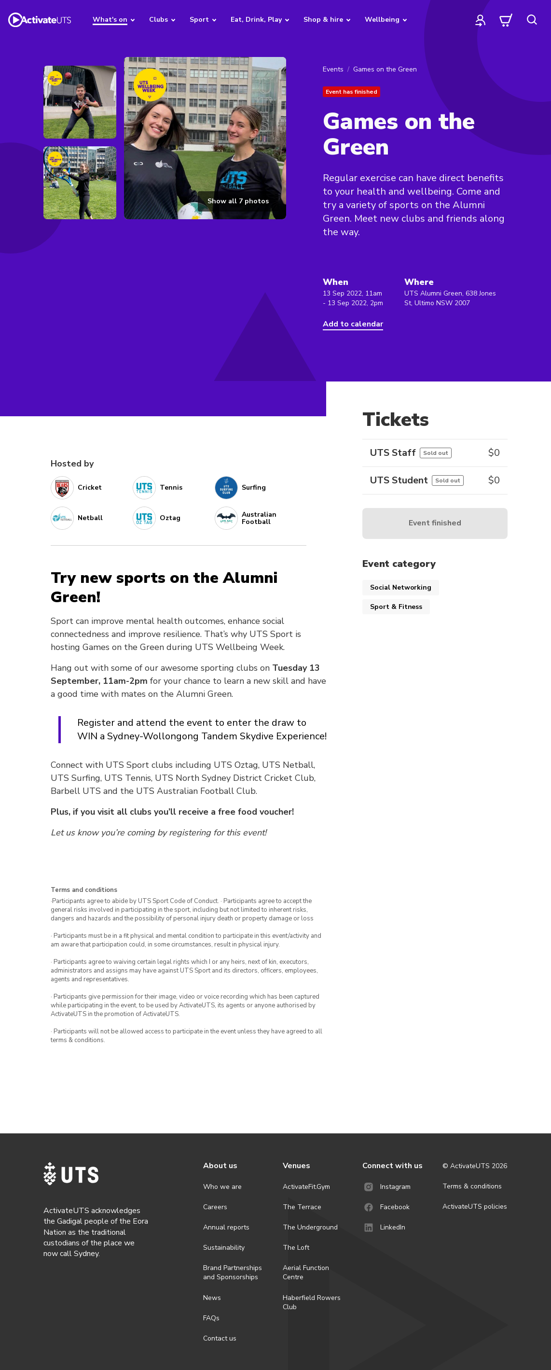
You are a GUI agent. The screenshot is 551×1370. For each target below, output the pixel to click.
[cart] (506, 20)
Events (333, 69)
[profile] (480, 20)
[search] (532, 20)
